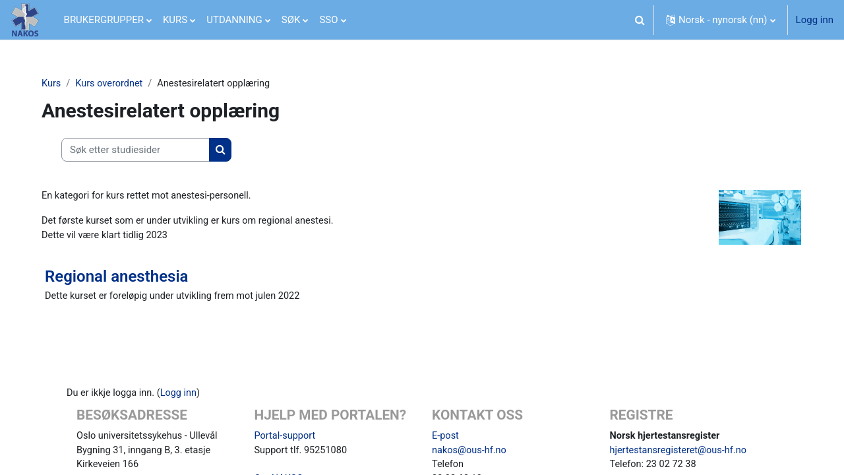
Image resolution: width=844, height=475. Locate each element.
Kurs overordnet (117, 84)
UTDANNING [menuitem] (234, 20)
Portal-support (286, 439)
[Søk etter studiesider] (141, 151)
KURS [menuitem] (175, 20)
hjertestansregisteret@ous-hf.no (681, 454)
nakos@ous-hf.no (470, 454)
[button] (639, 20)
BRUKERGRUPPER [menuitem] (104, 20)
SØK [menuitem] (291, 20)
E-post (446, 439)
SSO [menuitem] (328, 20)
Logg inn (814, 20)
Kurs (57, 84)
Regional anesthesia (122, 278)
